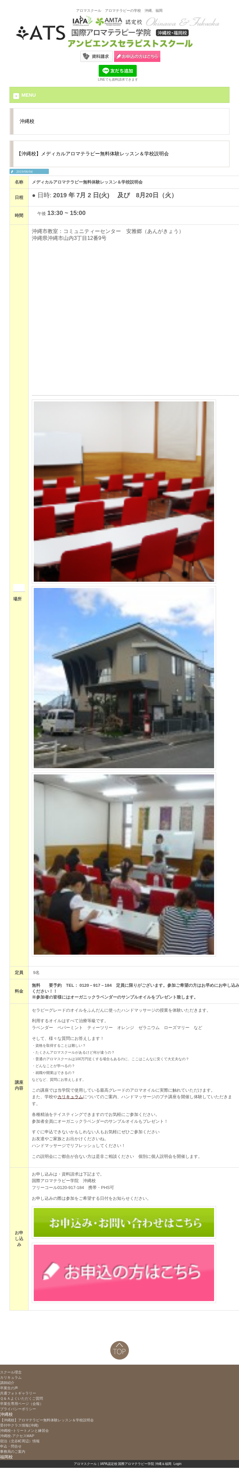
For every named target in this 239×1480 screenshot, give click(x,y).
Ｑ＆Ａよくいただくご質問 (21, 1398)
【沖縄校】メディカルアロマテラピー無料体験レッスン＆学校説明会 (92, 153)
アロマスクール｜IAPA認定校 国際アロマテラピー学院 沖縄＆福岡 (122, 1464)
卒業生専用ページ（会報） (21, 1404)
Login (177, 1464)
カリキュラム (70, 1096)
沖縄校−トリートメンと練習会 (24, 1430)
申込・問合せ (11, 1446)
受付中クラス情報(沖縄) (19, 1425)
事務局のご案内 (12, 1451)
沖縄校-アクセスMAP (17, 1436)
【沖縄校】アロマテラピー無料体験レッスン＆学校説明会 (48, 1420)
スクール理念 (11, 1372)
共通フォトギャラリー (18, 1393)
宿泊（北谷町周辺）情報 (20, 1441)
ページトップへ (119, 1350)
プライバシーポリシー (18, 1409)
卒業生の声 (9, 1388)
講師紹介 (7, 1383)
